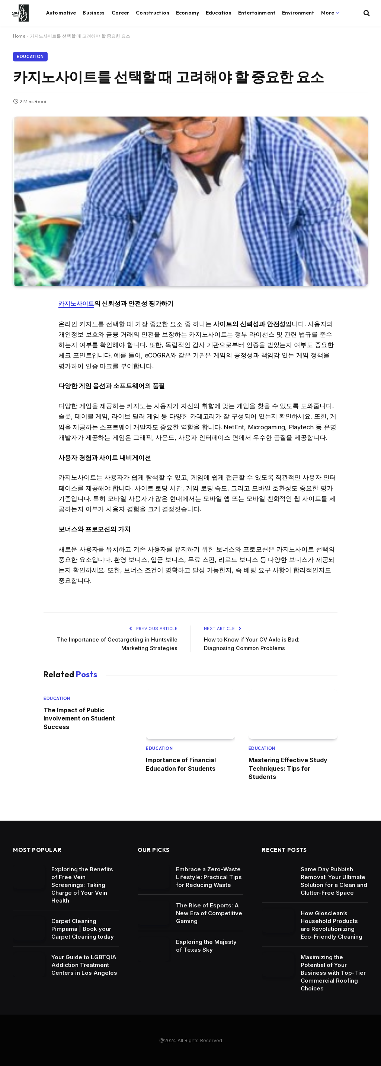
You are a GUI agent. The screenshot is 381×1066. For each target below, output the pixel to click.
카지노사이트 (77, 303)
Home (19, 36)
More (327, 12)
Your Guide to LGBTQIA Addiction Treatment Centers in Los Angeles (84, 964)
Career (120, 12)
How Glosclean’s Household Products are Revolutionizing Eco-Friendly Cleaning (331, 924)
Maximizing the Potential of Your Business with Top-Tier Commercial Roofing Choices (333, 972)
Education (218, 12)
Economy (187, 12)
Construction (152, 12)
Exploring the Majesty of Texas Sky (206, 945)
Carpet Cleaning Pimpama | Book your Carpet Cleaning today (82, 928)
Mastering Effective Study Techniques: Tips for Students (288, 768)
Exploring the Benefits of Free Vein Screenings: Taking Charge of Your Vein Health (82, 884)
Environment (298, 12)
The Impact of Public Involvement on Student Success (79, 718)
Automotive (61, 12)
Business (94, 12)
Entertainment (256, 12)
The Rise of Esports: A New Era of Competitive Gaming (209, 912)
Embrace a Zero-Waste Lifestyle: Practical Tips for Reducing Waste (209, 876)
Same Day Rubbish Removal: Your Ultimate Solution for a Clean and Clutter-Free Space (334, 880)
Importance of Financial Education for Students (181, 763)
